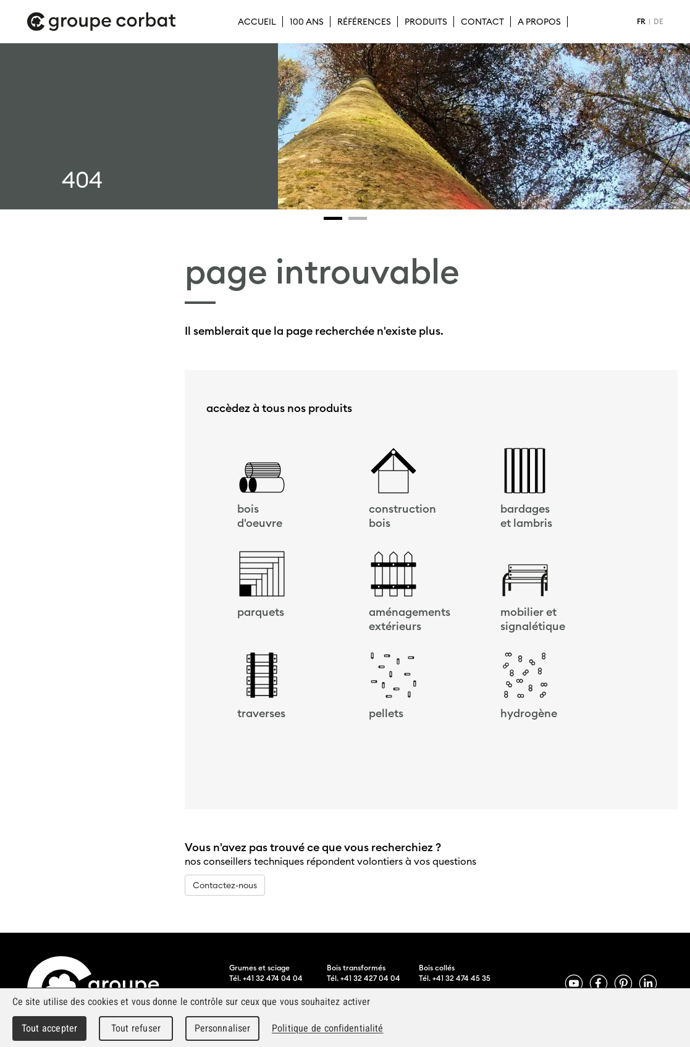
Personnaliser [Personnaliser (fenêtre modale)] (223, 1028)
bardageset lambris (526, 516)
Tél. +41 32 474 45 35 (454, 978)
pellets (386, 713)
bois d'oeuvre (259, 516)
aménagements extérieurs (409, 619)
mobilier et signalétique (532, 619)
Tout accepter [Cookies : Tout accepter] (49, 1028)
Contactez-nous (225, 885)
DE (658, 21)
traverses (261, 713)
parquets (260, 612)
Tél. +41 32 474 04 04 (266, 978)
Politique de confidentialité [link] (327, 1028)
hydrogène (528, 713)
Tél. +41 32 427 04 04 (363, 978)
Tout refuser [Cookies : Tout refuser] (136, 1028)
